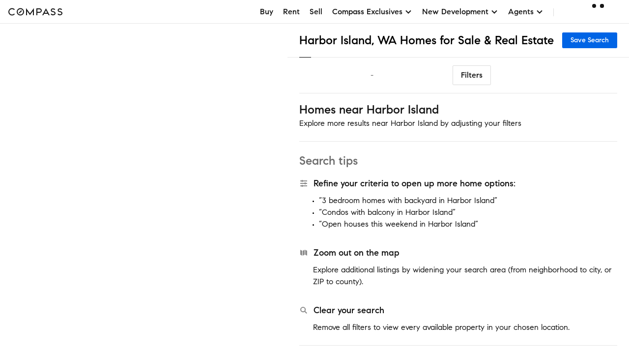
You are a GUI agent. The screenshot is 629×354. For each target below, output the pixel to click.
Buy (266, 11)
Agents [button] (525, 11)
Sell (316, 11)
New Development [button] (460, 11)
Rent (291, 11)
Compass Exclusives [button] (372, 11)
